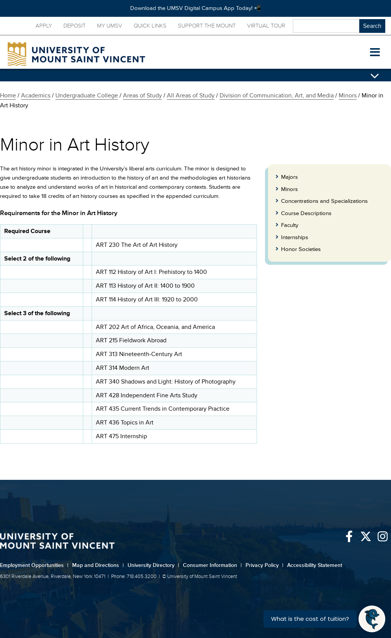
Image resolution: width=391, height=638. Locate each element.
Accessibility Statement (314, 565)
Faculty (289, 225)
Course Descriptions (306, 213)
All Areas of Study (191, 95)
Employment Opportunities (34, 565)
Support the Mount (207, 25)
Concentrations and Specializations (324, 201)
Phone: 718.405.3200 (134, 576)
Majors (289, 177)
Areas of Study (142, 95)
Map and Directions (98, 565)
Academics (35, 95)
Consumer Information (212, 565)
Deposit (74, 25)
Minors (348, 95)
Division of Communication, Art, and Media (277, 95)
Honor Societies (301, 249)
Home (8, 95)
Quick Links (150, 25)
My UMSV (109, 25)
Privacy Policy (264, 565)
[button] (375, 52)
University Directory (153, 565)
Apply (44, 25)
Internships (294, 237)
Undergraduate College (86, 95)
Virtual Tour (266, 25)
